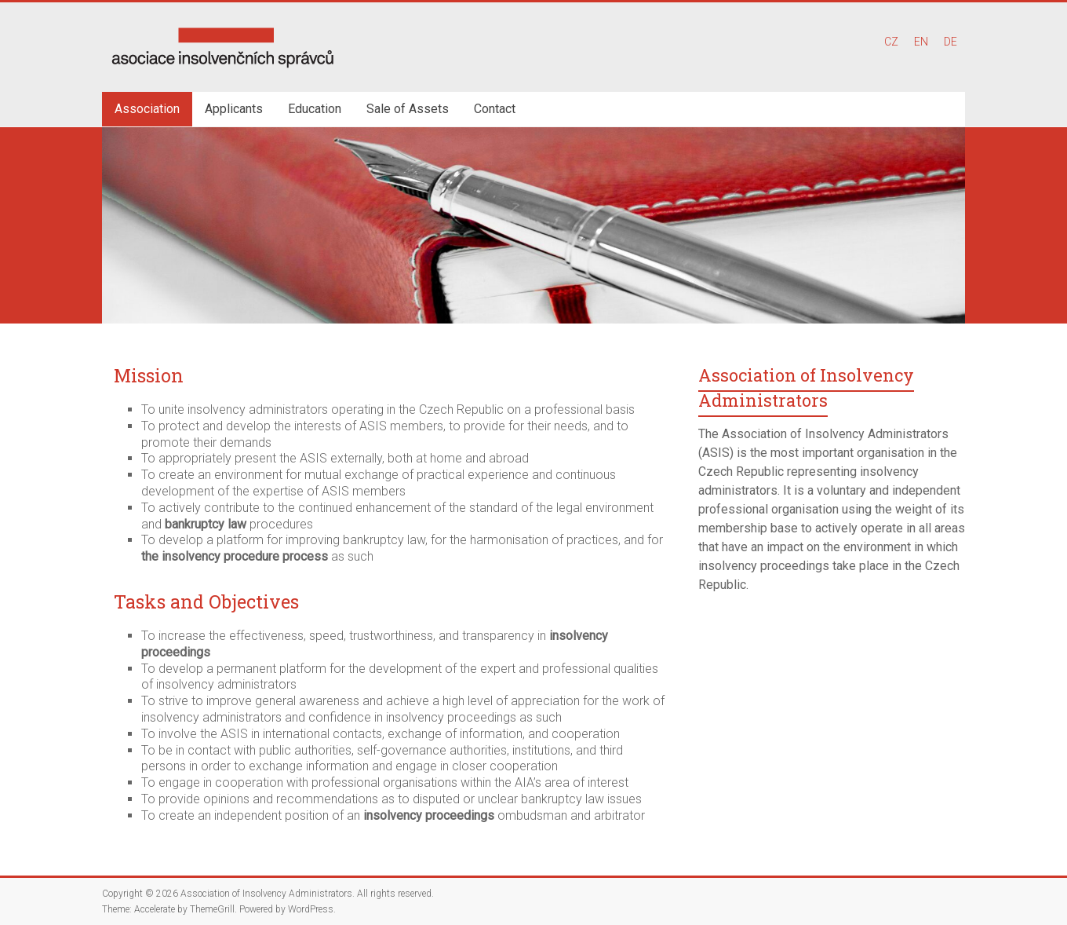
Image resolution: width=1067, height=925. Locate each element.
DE (950, 41)
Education (314, 108)
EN (921, 41)
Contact (494, 108)
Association (147, 108)
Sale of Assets (407, 108)
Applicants (234, 108)
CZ (891, 41)
